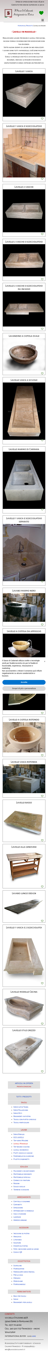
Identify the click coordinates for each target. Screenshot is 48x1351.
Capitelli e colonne (21, 1201)
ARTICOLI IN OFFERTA (24, 1083)
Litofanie (17, 1240)
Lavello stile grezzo (23, 1030)
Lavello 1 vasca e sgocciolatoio (24, 126)
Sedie (15, 1299)
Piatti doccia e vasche (22, 1153)
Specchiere (18, 1208)
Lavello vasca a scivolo (24, 380)
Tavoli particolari (21, 1122)
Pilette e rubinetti (21, 1159)
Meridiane (18, 1281)
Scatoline (17, 1266)
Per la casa (18, 1275)
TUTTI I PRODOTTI (24, 1097)
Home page (21, 26)
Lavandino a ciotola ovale (24, 336)
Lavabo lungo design (24, 893)
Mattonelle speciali (21, 1177)
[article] (24, 94)
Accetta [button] (24, 682)
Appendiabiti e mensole (23, 1211)
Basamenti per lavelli (22, 1302)
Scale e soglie (19, 1186)
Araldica (17, 1237)
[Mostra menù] (43, 20)
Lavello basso (24, 802)
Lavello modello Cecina (23, 991)
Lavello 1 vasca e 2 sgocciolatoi (24, 927)
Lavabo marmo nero (24, 590)
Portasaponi (18, 1269)
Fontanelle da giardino (23, 1156)
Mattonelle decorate (22, 1174)
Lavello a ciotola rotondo (24, 719)
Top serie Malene (20, 1140)
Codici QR (17, 1252)
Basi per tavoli (19, 1296)
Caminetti (17, 1204)
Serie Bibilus (18, 1134)
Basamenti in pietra (22, 1116)
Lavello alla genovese (23, 846)
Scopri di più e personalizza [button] (24, 688)
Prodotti (29, 26)
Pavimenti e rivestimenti (24, 1171)
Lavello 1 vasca (24, 71)
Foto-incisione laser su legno (26, 1249)
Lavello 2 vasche (23, 186)
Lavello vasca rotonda (24, 761)
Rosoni (16, 1183)
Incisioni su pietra (21, 1233)
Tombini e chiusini (21, 1190)
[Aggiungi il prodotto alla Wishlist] (42, 118)
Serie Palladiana (20, 1110)
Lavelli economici (21, 1150)
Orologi (16, 1278)
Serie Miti (17, 1113)
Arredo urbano (20, 1220)
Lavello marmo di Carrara (24, 449)
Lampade (17, 1217)
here (34, 1336)
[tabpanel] (25, 3)
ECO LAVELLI (18, 1137)
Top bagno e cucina (21, 1147)
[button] (45, 661)
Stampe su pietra (20, 1246)
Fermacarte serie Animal (24, 1272)
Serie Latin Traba (20, 1107)
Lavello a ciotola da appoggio (24, 631)
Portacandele (19, 1284)
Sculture (17, 1243)
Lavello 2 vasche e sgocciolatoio (24, 241)
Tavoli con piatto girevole (24, 1119)
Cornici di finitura (21, 1180)
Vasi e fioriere (19, 1214)
